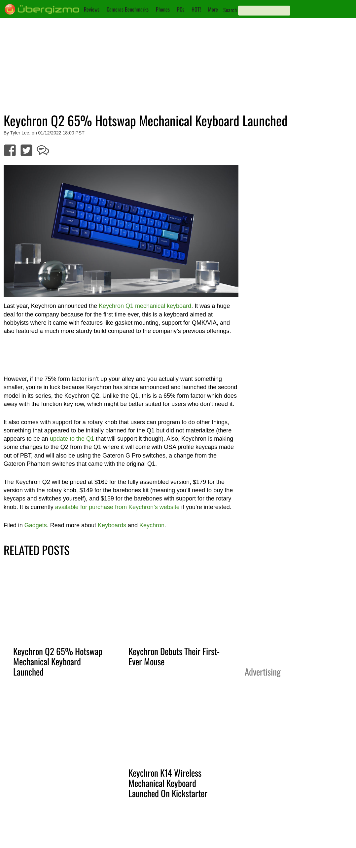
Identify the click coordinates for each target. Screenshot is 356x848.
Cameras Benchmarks (128, 9)
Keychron (151, 525)
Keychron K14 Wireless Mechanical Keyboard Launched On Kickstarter (167, 783)
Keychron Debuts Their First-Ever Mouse (174, 656)
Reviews (91, 9)
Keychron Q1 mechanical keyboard (145, 306)
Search (230, 10)
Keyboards (112, 525)
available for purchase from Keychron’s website (117, 507)
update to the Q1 (72, 438)
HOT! (196, 9)
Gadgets (35, 525)
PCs (180, 9)
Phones (163, 9)
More (213, 9)
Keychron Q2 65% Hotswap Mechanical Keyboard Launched (57, 661)
